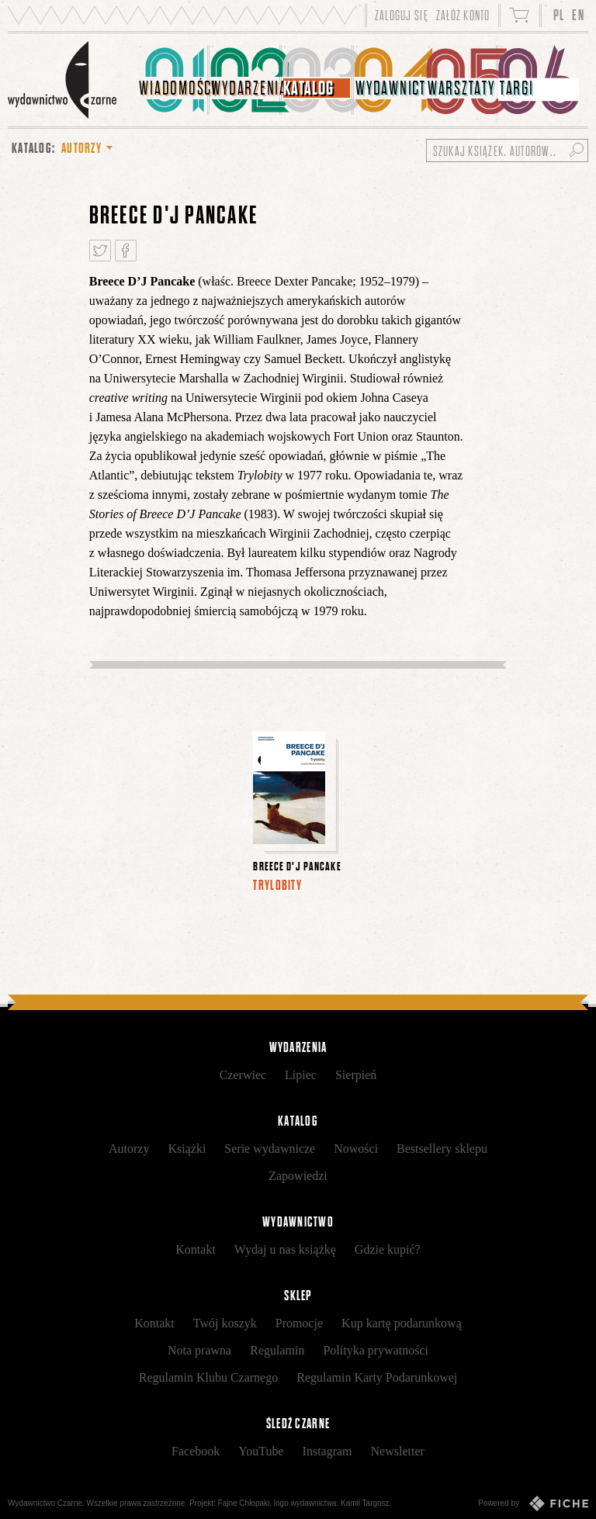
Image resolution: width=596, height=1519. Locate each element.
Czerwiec (243, 1074)
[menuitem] (173, 80)
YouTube (260, 1451)
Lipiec (301, 1074)
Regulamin (277, 1350)
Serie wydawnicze (269, 1148)
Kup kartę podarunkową (401, 1323)
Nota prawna (199, 1350)
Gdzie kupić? (388, 1249)
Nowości (356, 1148)
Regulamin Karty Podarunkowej (376, 1377)
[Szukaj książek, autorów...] (507, 150)
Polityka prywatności (375, 1350)
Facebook (196, 1451)
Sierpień (355, 1074)
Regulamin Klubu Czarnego (209, 1377)
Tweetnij (100, 250)
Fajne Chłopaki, (245, 1503)
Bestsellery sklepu (442, 1148)
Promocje (299, 1323)
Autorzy (129, 1148)
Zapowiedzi (298, 1175)
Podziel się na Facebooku (126, 250)
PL (559, 15)
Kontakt (195, 1249)
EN (578, 15)
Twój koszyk (225, 1323)
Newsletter (397, 1451)
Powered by (533, 1503)
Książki (187, 1148)
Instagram (327, 1451)
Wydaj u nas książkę (285, 1249)
